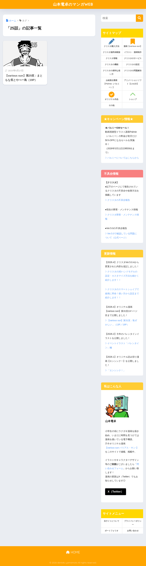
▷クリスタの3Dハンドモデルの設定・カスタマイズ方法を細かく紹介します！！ (122, 275)
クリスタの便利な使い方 (111, 72)
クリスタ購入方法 (111, 43)
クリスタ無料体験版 (111, 52)
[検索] (139, 18)
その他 (111, 105)
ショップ (132, 96)
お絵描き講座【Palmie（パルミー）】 (111, 83)
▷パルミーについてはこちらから (122, 157)
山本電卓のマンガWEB (73, 4)
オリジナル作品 (111, 96)
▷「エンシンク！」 (115, 370)
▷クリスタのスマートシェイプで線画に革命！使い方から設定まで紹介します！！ (122, 293)
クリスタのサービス (132, 58)
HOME (73, 552)
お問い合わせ (133, 530)
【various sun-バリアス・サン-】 (121, 447)
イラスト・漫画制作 (132, 52)
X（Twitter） (116, 491)
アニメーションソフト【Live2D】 (132, 82)
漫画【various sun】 (132, 43)
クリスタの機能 (111, 64)
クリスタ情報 (111, 58)
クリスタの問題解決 (132, 70)
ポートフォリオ (111, 530)
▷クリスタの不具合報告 (117, 200)
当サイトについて (111, 521)
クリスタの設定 (133, 64)
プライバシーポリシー (132, 523)
